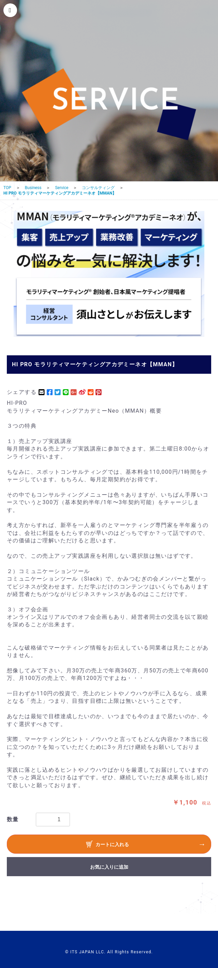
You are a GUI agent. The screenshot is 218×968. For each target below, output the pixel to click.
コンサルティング (98, 187)
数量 (13, 819)
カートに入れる (107, 845)
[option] (109, 274)
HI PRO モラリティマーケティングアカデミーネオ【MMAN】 (59, 193)
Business (33, 187)
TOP (7, 187)
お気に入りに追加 (109, 867)
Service (61, 187)
